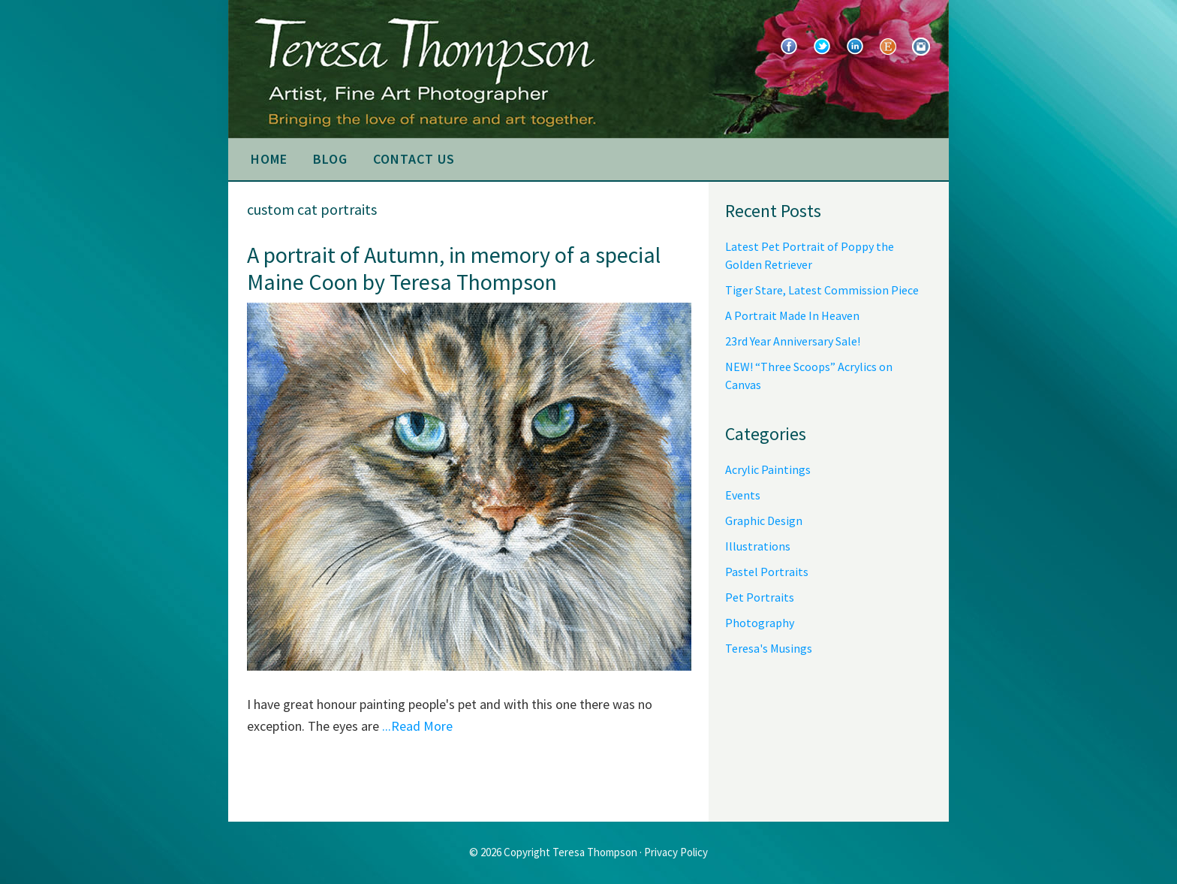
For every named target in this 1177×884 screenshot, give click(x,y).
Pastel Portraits (766, 571)
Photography (759, 622)
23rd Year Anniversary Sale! (792, 340)
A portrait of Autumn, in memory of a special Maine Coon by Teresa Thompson (454, 268)
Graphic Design (763, 520)
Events (742, 494)
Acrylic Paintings (768, 469)
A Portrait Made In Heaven (792, 315)
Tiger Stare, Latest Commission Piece (822, 289)
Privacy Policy (676, 852)
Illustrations (757, 546)
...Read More (417, 726)
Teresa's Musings (768, 648)
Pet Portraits (759, 597)
